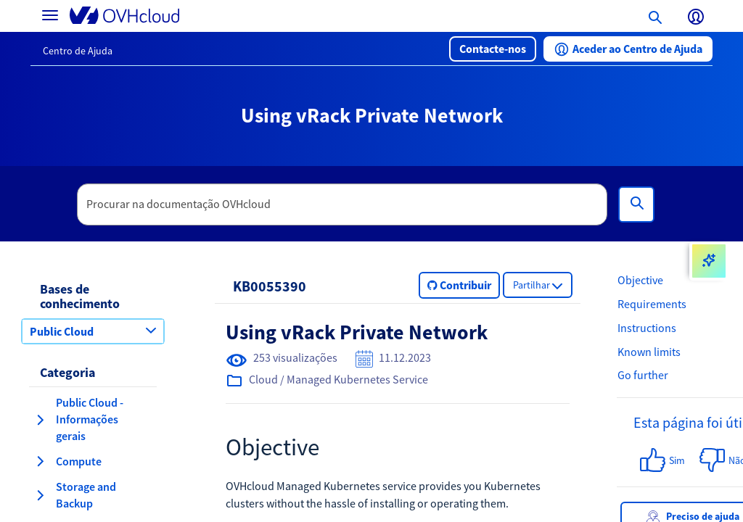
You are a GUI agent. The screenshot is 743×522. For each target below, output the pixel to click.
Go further (642, 375)
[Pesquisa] (636, 204)
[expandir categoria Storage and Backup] (40, 495)
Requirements (651, 304)
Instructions (646, 327)
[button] (492, 49)
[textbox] (342, 204)
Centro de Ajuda (77, 50)
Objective (640, 280)
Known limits (649, 351)
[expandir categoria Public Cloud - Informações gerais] (40, 420)
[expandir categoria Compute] (40, 461)
